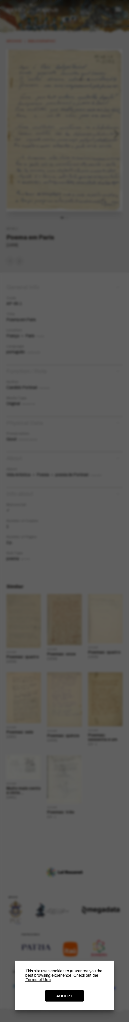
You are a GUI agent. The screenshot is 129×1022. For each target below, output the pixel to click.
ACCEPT (64, 996)
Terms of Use (38, 979)
